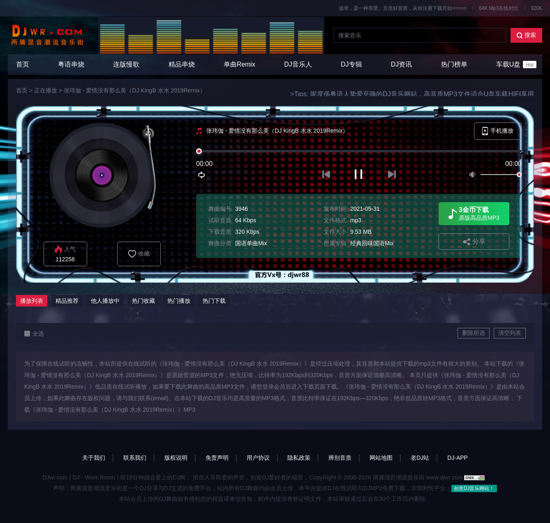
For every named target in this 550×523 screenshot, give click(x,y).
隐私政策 (298, 457)
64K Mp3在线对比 (498, 8)
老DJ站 (420, 457)
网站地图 (381, 457)
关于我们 (93, 457)
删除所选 (473, 332)
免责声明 (217, 457)
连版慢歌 (126, 64)
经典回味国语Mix (372, 243)
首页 (22, 64)
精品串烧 (182, 64)
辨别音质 (339, 457)
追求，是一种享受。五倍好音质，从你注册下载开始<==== (403, 8)
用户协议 (258, 457)
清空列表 (509, 332)
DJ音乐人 (298, 64)
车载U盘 (516, 64)
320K (536, 8)
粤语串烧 (71, 64)
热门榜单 (454, 64)
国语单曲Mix (251, 243)
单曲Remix (239, 64)
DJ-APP (457, 457)
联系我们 (134, 457)
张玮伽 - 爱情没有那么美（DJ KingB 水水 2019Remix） (135, 90)
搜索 (526, 35)
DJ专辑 (351, 64)
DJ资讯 (401, 64)
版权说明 (175, 457)
